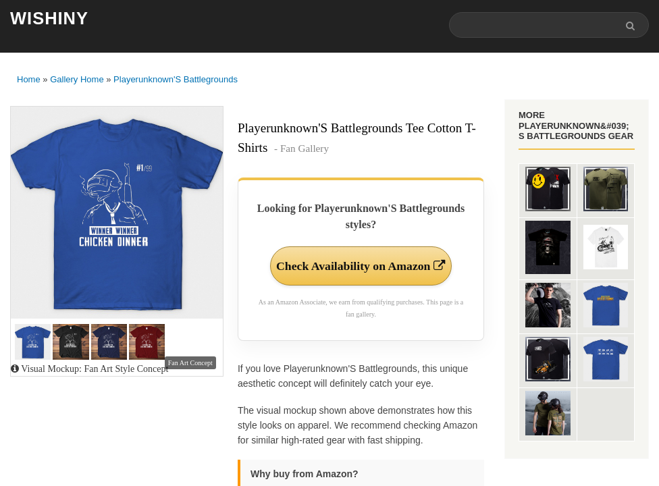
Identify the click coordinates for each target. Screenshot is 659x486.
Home (29, 79)
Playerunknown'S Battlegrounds (175, 79)
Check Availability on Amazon (360, 274)
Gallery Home (76, 79)
